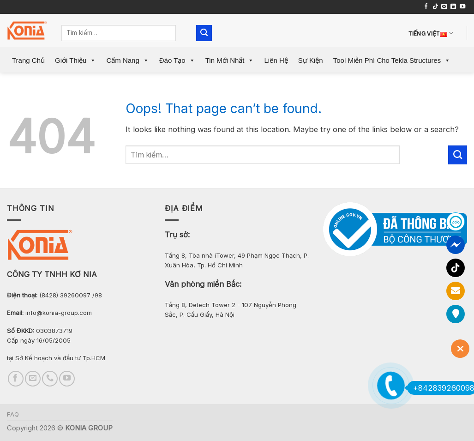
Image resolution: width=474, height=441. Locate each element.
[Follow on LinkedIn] (453, 7)
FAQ (13, 414)
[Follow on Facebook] (426, 7)
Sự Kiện (310, 60)
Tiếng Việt (431, 33)
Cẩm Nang (127, 60)
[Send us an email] (444, 7)
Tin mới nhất (229, 60)
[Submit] (204, 33)
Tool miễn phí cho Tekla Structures (392, 60)
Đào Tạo (177, 60)
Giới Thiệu (75, 60)
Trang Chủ (28, 60)
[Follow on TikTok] (435, 7)
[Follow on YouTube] (462, 7)
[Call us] (50, 379)
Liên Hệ (276, 60)
